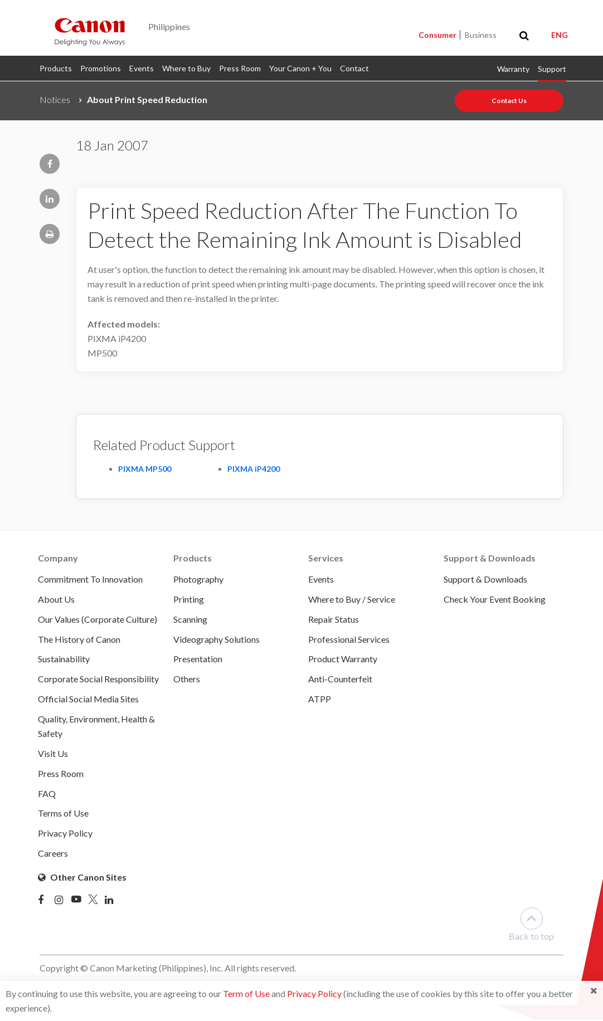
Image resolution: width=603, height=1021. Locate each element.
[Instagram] (63, 901)
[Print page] (50, 234)
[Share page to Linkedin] (50, 199)
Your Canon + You (300, 68)
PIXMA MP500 (144, 468)
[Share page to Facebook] (50, 164)
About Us (56, 599)
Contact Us (509, 100)
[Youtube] (79, 901)
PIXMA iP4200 (253, 468)
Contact (354, 68)
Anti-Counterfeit (340, 679)
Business (481, 35)
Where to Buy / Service (351, 599)
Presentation (197, 659)
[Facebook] (46, 901)
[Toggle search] (524, 35)
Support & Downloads (485, 579)
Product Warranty (342, 659)
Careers (53, 854)
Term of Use (246, 993)
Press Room (240, 68)
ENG (559, 35)
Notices (55, 99)
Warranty (513, 69)
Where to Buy (186, 68)
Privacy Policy (314, 993)
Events (141, 68)
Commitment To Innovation (90, 579)
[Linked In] (113, 901)
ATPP (319, 699)
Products (56, 68)
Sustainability (64, 659)
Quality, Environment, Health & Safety (96, 726)
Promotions (100, 68)
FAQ (47, 794)
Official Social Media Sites (88, 699)
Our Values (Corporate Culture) (97, 619)
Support (552, 69)
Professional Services (349, 639)
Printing (188, 599)
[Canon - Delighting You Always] (90, 31)
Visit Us (53, 754)
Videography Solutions (216, 639)
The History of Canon (79, 639)
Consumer (438, 35)
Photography (198, 579)
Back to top (531, 925)
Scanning (190, 619)
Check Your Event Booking (495, 599)
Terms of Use (63, 814)
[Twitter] (96, 901)
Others (186, 679)
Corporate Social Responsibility (98, 679)
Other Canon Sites (82, 878)
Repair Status (333, 619)
